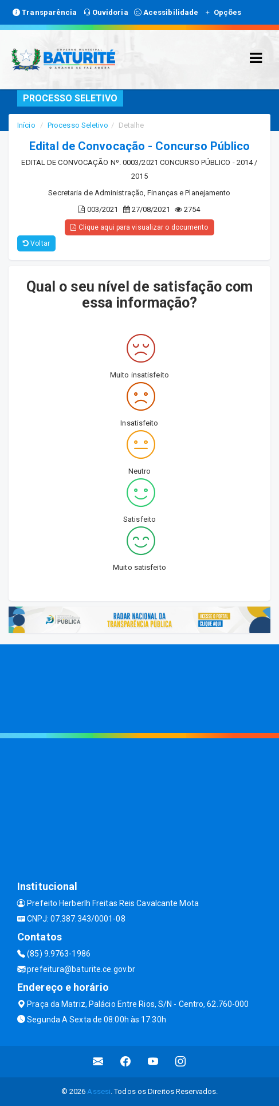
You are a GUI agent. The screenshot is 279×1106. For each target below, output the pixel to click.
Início (26, 125)
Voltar (36, 243)
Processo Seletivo (78, 125)
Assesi (99, 1091)
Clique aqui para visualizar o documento (139, 227)
